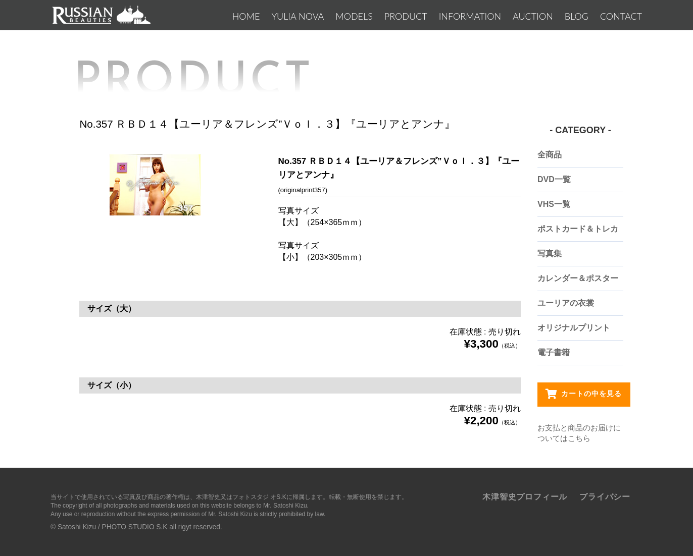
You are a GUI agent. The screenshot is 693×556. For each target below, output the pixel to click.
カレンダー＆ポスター (577, 278)
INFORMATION (470, 16)
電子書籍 (553, 352)
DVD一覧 (554, 179)
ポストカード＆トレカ (577, 229)
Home (246, 16)
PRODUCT (405, 16)
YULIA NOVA (297, 16)
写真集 (549, 253)
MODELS (353, 16)
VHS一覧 (553, 204)
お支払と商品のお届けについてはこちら (579, 432)
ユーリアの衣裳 (565, 303)
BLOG (576, 16)
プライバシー (604, 497)
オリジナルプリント (573, 327)
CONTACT (621, 16)
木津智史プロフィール (524, 497)
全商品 (549, 154)
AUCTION (533, 16)
